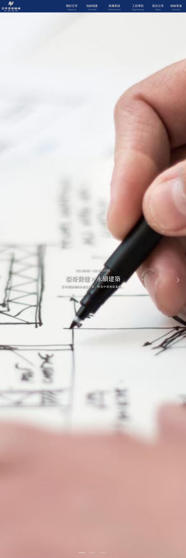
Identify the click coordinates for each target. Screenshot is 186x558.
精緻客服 (176, 7)
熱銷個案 (92, 7)
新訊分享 (158, 7)
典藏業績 (114, 7)
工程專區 (138, 7)
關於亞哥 (72, 7)
